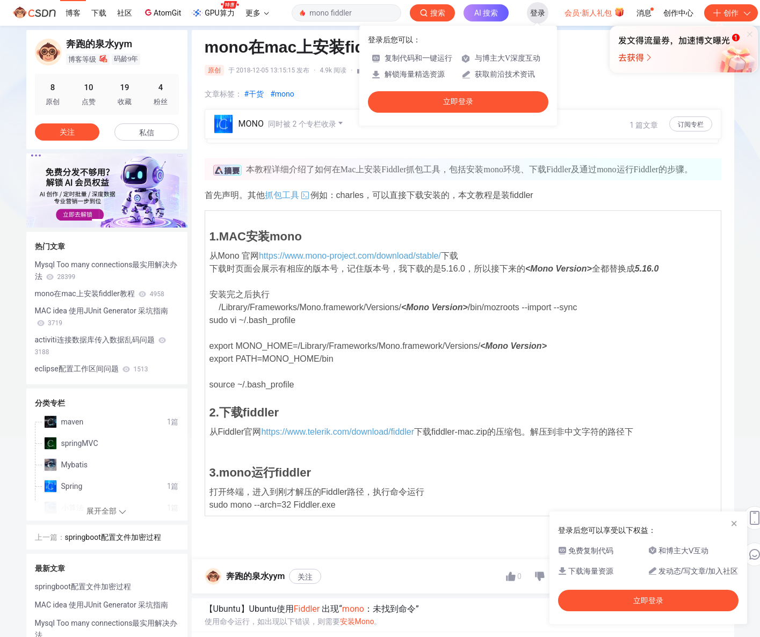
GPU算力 (215, 9)
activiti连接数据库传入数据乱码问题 (101, 345)
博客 (73, 13)
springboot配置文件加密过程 (113, 537)
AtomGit (162, 12)
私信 (146, 132)
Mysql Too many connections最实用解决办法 (106, 270)
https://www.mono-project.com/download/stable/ (350, 255)
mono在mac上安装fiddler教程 (99, 293)
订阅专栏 (691, 124)
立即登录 (458, 102)
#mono (282, 94)
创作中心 (678, 13)
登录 (537, 13)
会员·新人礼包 (594, 11)
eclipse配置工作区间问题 (91, 368)
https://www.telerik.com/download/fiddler (337, 431)
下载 (98, 13)
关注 (305, 577)
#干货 (254, 94)
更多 (257, 13)
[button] (98, 220)
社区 (124, 13)
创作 (731, 13)
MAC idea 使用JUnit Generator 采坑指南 (102, 316)
